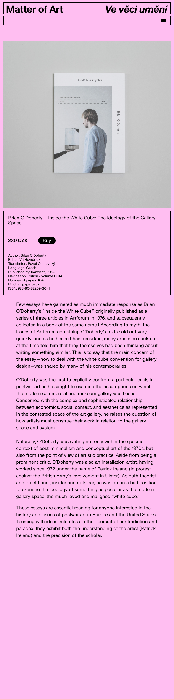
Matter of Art (34, 9)
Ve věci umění (136, 9)
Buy (47, 240)
